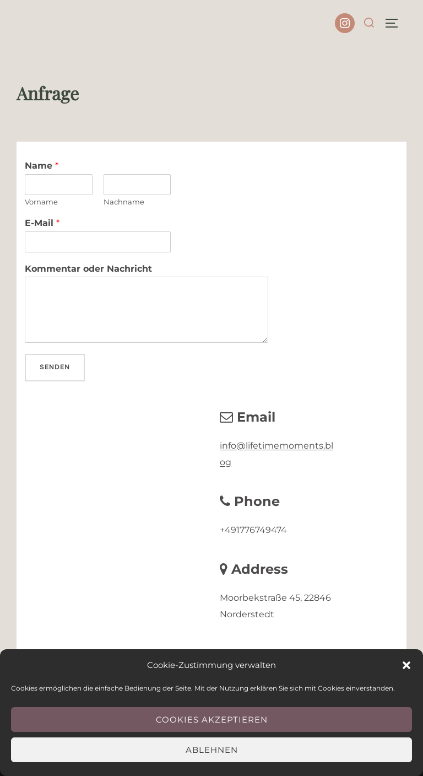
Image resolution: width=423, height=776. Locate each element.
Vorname (41, 201)
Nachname (124, 201)
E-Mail (42, 223)
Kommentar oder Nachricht (88, 268)
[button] (406, 665)
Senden (55, 367)
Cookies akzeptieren (212, 719)
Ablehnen (212, 750)
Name (41, 165)
